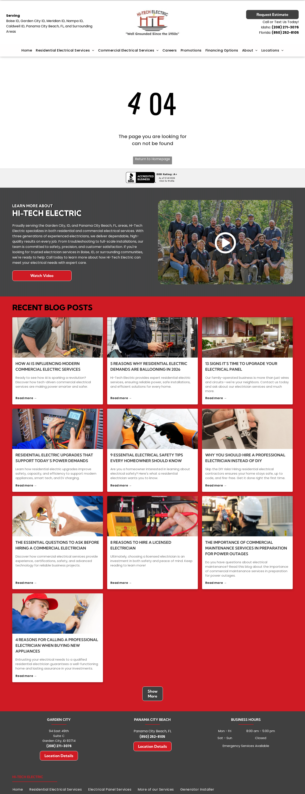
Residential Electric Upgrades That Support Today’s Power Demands (54, 458)
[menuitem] (26, 50)
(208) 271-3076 (59, 746)
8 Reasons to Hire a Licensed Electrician (140, 545)
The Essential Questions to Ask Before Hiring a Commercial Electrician (57, 545)
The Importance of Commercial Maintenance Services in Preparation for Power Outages (246, 548)
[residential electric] (57, 429)
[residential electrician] (152, 429)
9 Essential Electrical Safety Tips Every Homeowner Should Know (146, 458)
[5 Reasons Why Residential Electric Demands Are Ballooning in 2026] (152, 337)
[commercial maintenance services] (247, 516)
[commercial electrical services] (57, 337)
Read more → (26, 398)
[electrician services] (247, 337)
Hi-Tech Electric (27, 777)
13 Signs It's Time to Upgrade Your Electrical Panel (241, 366)
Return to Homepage (152, 159)
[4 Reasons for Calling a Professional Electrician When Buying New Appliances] (57, 613)
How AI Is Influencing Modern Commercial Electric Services (47, 366)
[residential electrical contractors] (247, 429)
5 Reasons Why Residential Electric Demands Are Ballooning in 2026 (148, 366)
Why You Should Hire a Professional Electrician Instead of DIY (245, 458)
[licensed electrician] (152, 516)
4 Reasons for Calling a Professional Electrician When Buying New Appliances (56, 645)
